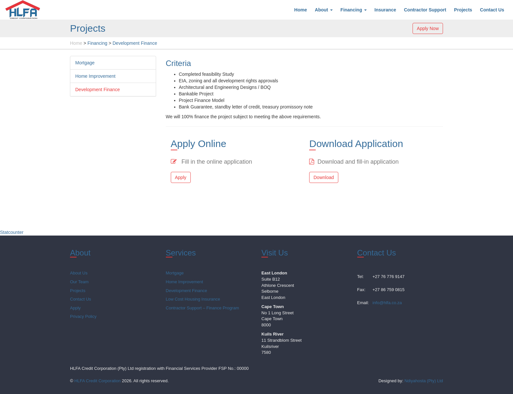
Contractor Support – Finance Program (202, 307)
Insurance (385, 9)
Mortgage (85, 62)
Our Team (79, 281)
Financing (354, 9)
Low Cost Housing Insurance (193, 299)
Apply (180, 177)
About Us (78, 273)
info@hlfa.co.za (387, 302)
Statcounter (12, 232)
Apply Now (428, 28)
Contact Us (492, 9)
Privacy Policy (83, 316)
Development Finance (97, 89)
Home (300, 9)
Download (323, 177)
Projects (463, 9)
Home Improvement (95, 76)
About (323, 9)
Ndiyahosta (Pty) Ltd (423, 380)
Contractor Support (425, 9)
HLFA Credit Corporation (97, 380)
